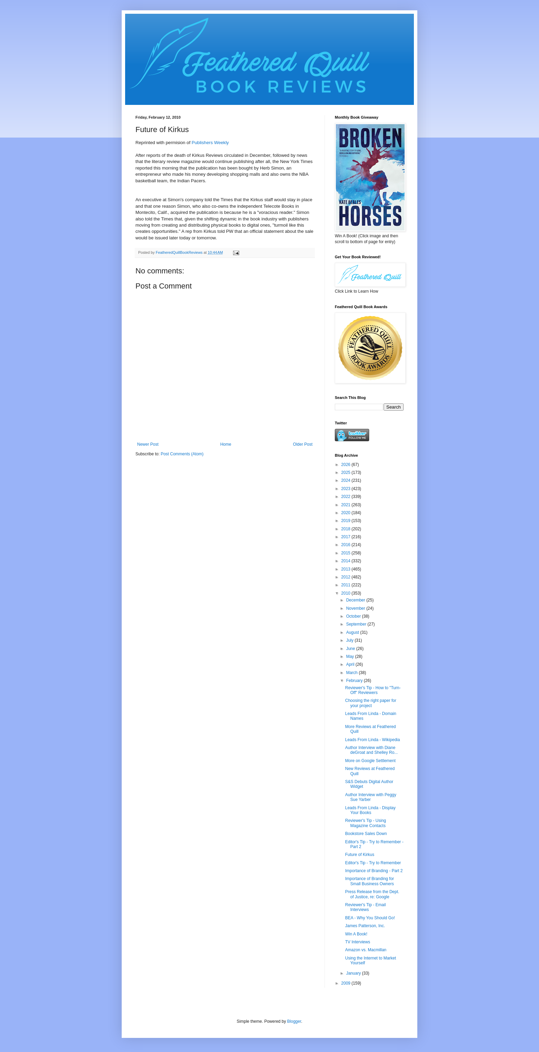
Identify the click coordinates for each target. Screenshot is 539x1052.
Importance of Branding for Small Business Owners (369, 881)
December (356, 600)
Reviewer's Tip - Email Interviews (365, 907)
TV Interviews (357, 942)
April (350, 664)
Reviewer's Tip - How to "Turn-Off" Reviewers (372, 690)
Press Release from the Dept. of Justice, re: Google (372, 894)
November (356, 608)
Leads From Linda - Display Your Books (370, 810)
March (352, 672)
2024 (346, 480)
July (350, 640)
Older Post (302, 444)
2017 (346, 536)
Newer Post (147, 444)
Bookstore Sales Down (366, 833)
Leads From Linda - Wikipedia (372, 739)
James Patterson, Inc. (365, 925)
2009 (346, 983)
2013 (346, 569)
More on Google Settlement (370, 760)
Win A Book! (356, 934)
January (354, 973)
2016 (346, 544)
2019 (346, 520)
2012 (346, 577)
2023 (346, 488)
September (356, 624)
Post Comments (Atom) (182, 454)
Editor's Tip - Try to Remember (373, 862)
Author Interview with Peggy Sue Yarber (370, 797)
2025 (346, 472)
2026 (346, 464)
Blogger (294, 1021)
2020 (346, 512)
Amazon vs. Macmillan (365, 949)
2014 (346, 560)
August (353, 632)
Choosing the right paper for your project (370, 703)
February (355, 680)
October (354, 616)
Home (225, 444)
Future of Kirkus (359, 854)
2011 (346, 585)
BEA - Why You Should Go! (370, 917)
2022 (346, 496)
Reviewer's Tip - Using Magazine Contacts (365, 823)
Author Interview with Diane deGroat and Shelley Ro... (371, 750)
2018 (346, 529)
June (351, 648)
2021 (346, 504)
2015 (346, 553)
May (350, 656)
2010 (346, 593)
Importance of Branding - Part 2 (374, 870)
